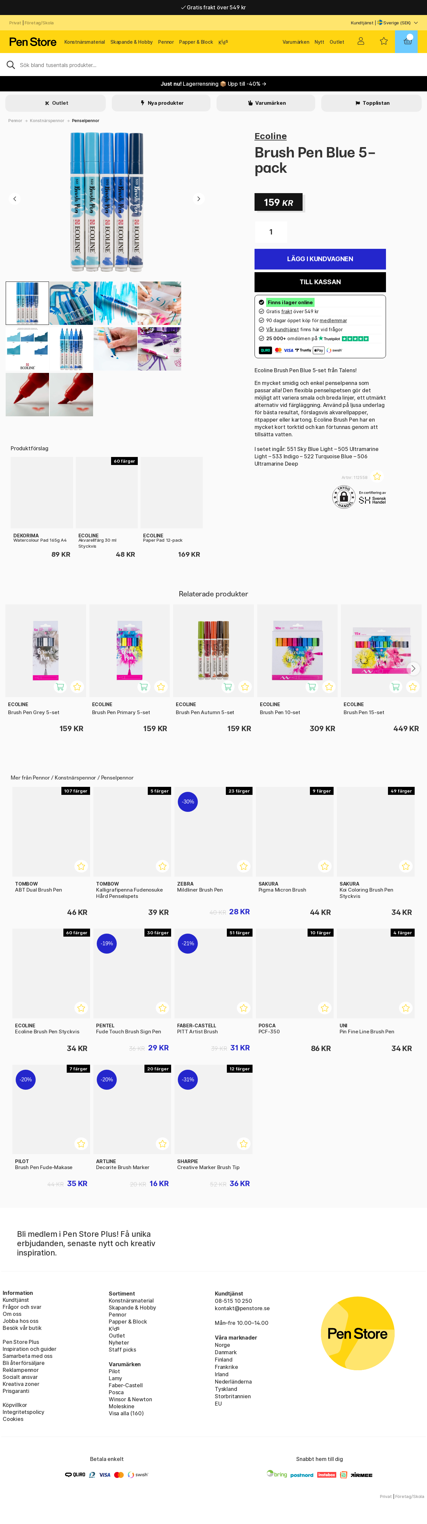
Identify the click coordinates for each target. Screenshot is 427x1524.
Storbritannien (233, 1396)
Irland (222, 1374)
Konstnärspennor (47, 120)
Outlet (337, 42)
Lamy (115, 1378)
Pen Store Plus (21, 1342)
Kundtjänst (362, 22)
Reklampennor (21, 1370)
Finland (224, 1359)
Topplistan (375, 103)
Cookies (13, 1419)
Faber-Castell (126, 1385)
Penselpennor (85, 120)
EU (218, 1403)
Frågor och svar (22, 1307)
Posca (116, 1392)
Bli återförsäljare (24, 1363)
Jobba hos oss (20, 1321)
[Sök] (213, 64)
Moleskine (121, 1406)
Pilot (114, 1371)
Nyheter (119, 1342)
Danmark (226, 1352)
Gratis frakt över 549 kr (213, 7)
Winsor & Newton (130, 1399)
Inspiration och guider (29, 1349)
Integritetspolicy (23, 1412)
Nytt (319, 42)
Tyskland (226, 1389)
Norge (222, 1345)
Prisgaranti (16, 1391)
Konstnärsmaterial (84, 42)
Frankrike (226, 1367)
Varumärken (296, 42)
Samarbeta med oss (27, 1356)
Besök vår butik (22, 1328)
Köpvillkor (15, 1405)
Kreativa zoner (21, 1384)
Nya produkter (165, 103)
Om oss (12, 1314)
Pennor (166, 42)
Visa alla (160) (126, 1413)
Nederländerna (233, 1381)
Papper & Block (196, 42)
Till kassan (320, 282)
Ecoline (271, 136)
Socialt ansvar (20, 1377)
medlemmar (333, 320)
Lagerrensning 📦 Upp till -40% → (213, 83)
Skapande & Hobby (131, 42)
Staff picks (122, 1349)
